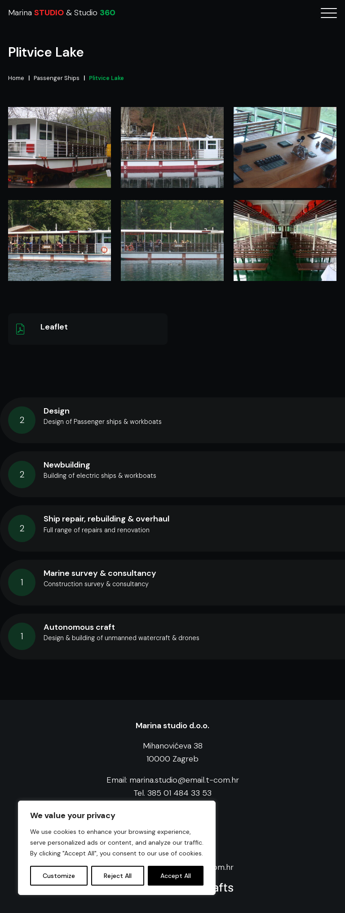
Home (16, 78)
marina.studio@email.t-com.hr (184, 780)
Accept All (175, 876)
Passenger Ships (57, 78)
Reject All (118, 876)
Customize (59, 876)
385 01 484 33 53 (179, 793)
